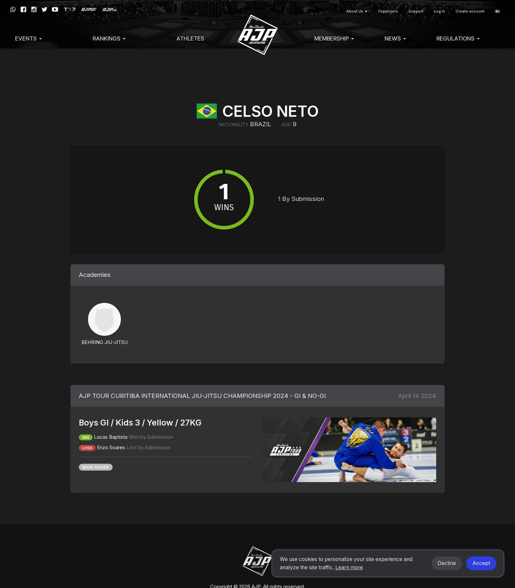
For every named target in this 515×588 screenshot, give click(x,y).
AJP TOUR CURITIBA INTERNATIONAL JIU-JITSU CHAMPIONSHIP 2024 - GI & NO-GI (202, 396)
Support (416, 11)
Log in (439, 11)
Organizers (388, 11)
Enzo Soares (111, 447)
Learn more (349, 567)
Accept (481, 563)
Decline (446, 563)
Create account (470, 11)
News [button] (395, 38)
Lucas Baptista (110, 437)
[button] (497, 11)
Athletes (190, 38)
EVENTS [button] (28, 38)
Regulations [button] (458, 38)
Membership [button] (334, 38)
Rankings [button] (109, 38)
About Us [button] (357, 11)
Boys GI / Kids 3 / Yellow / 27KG (140, 423)
